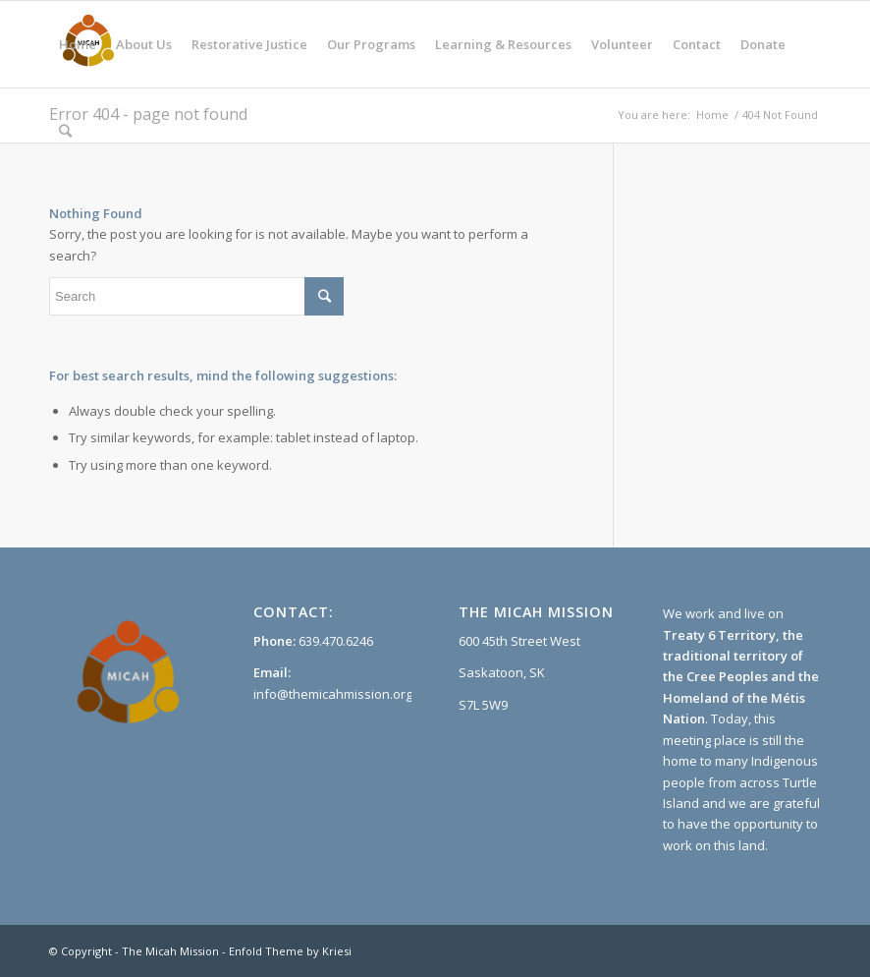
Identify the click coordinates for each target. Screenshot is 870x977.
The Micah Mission (170, 951)
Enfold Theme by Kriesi (290, 951)
